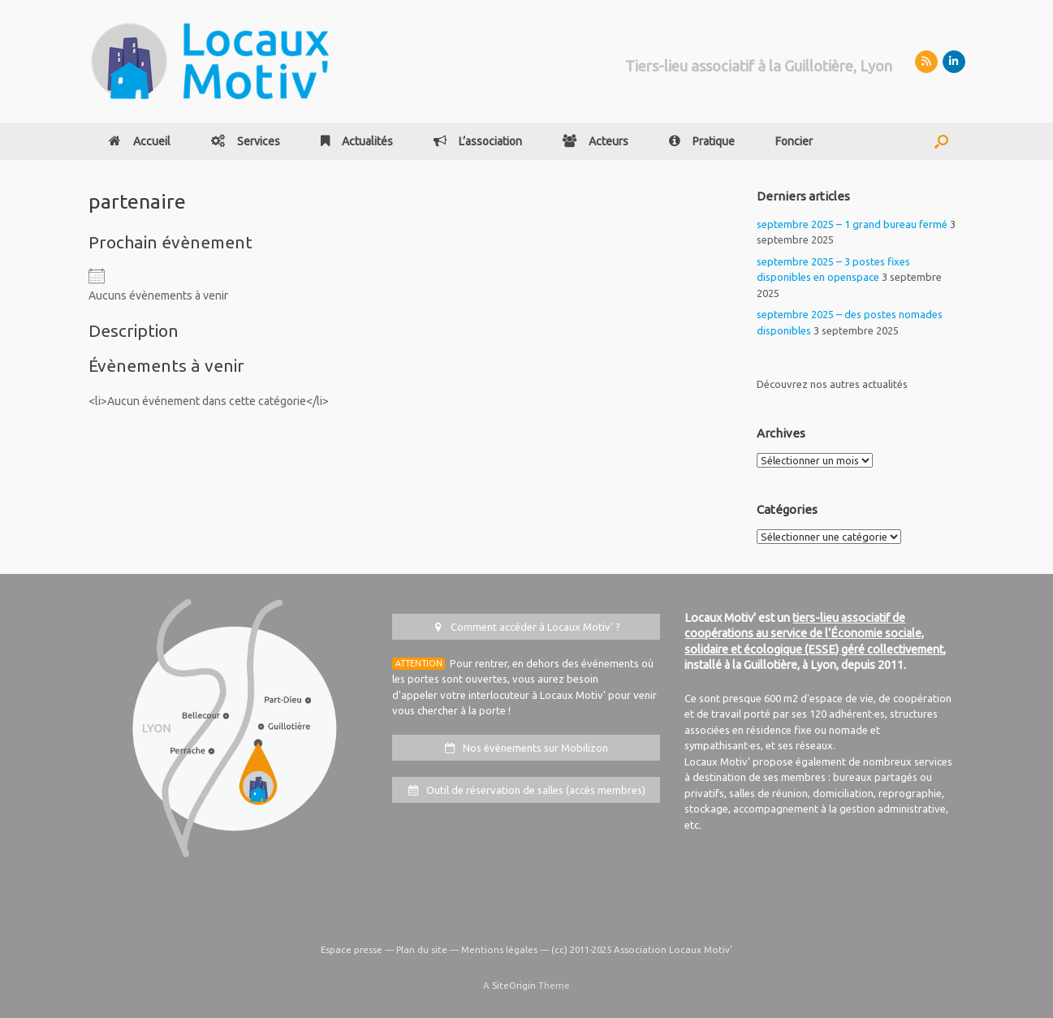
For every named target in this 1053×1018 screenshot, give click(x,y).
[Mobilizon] (926, 61)
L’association (478, 141)
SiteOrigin (514, 985)
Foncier (794, 141)
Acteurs (595, 141)
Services (245, 141)
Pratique (702, 141)
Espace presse (351, 949)
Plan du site (421, 949)
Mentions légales (499, 949)
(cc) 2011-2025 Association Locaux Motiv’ (641, 949)
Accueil (139, 141)
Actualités (357, 141)
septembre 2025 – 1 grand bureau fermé (852, 224)
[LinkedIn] (954, 61)
